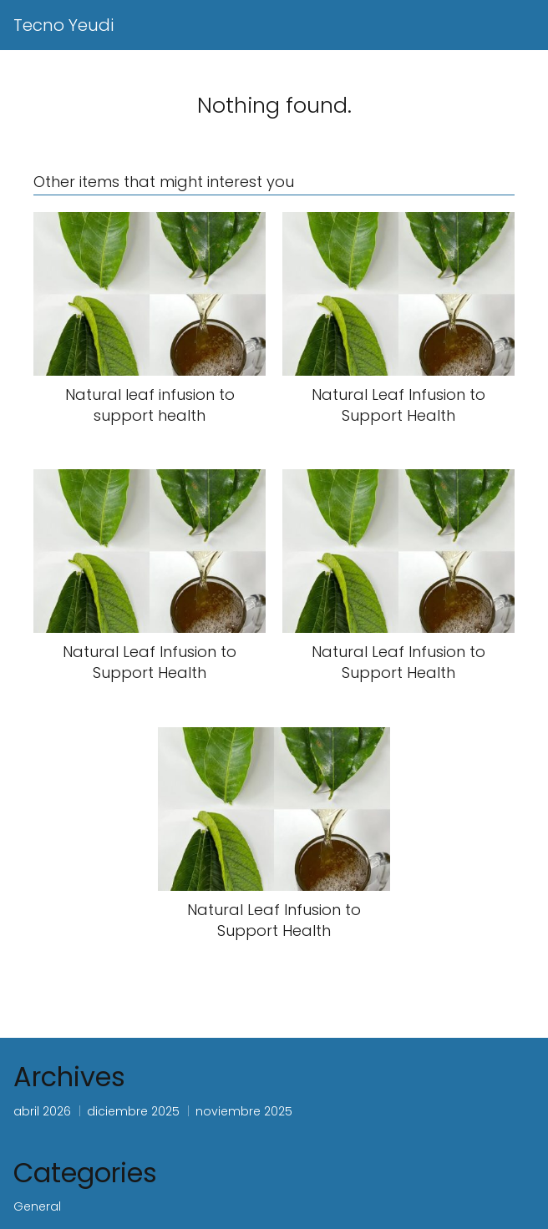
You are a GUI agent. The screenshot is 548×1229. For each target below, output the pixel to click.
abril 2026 (42, 1111)
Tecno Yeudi (63, 25)
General (37, 1206)
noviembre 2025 (243, 1111)
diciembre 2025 (133, 1111)
